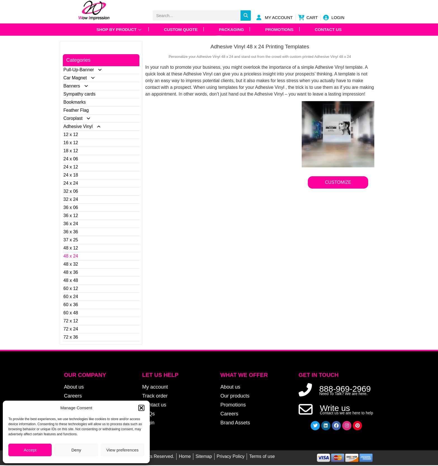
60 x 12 (70, 288)
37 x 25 (70, 239)
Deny (76, 450)
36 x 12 (70, 215)
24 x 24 (70, 183)
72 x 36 (70, 337)
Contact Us (330, 29)
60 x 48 (70, 312)
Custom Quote (180, 29)
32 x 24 (70, 199)
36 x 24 (70, 223)
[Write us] (306, 410)
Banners (78, 86)
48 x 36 (70, 272)
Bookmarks (74, 102)
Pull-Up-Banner (84, 69)
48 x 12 (70, 248)
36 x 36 (70, 231)
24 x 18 (70, 175)
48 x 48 (70, 280)
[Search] (246, 15)
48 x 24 (70, 256)
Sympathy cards (79, 94)
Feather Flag (76, 110)
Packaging (231, 29)
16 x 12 (70, 142)
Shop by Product (117, 29)
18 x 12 (70, 150)
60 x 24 (70, 296)
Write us (335, 408)
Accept (30, 450)
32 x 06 (70, 191)
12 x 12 (70, 134)
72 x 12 (70, 320)
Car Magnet (81, 77)
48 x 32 (70, 264)
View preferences (122, 450)
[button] (141, 408)
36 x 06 (70, 207)
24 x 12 (70, 167)
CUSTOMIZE (338, 182)
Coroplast (79, 118)
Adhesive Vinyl (84, 126)
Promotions (280, 29)
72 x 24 (70, 329)
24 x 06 (70, 158)
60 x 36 (70, 304)
